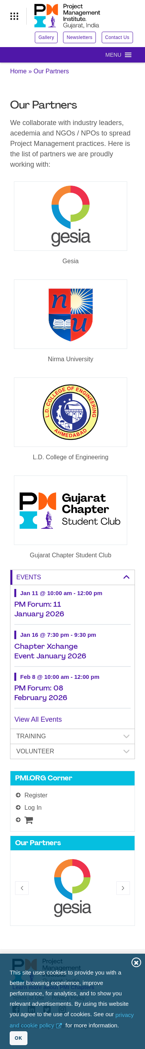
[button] (113, 55)
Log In (32, 807)
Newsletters (79, 37)
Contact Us (117, 37)
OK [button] (18, 1038)
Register (36, 795)
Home (18, 71)
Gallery (46, 37)
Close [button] (136, 962)
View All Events (38, 719)
